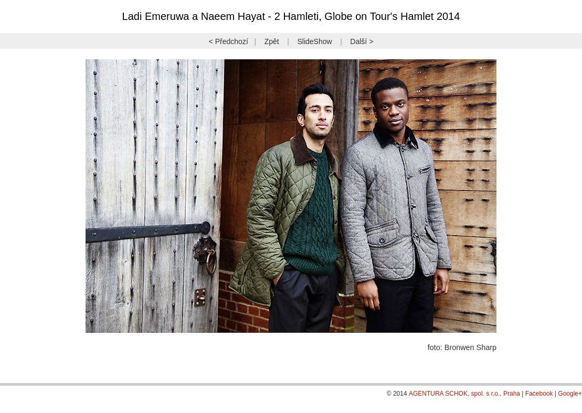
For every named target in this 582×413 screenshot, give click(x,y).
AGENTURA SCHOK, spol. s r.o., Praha (464, 393)
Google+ (570, 393)
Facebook (539, 393)
